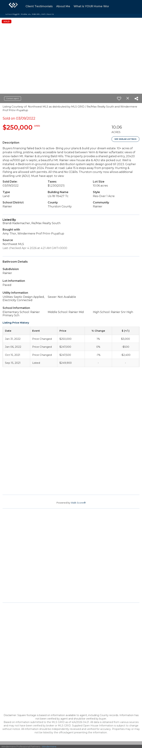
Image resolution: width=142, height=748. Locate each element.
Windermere (49, 746)
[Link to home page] (13, 7)
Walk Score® (78, 502)
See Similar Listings (125, 139)
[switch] (119, 98)
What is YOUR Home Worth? (94, 6)
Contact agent (12, 98)
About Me (63, 6)
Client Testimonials (39, 6)
